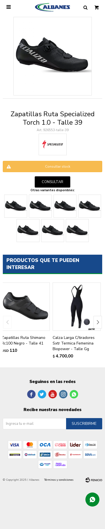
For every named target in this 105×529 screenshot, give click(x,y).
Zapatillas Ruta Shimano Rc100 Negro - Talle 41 (23, 340)
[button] (98, 322)
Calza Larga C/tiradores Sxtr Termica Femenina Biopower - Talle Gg (74, 343)
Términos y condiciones (58, 480)
